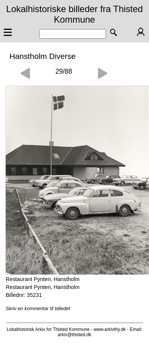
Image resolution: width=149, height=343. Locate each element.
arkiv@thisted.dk (74, 334)
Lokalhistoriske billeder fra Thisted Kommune (74, 14)
